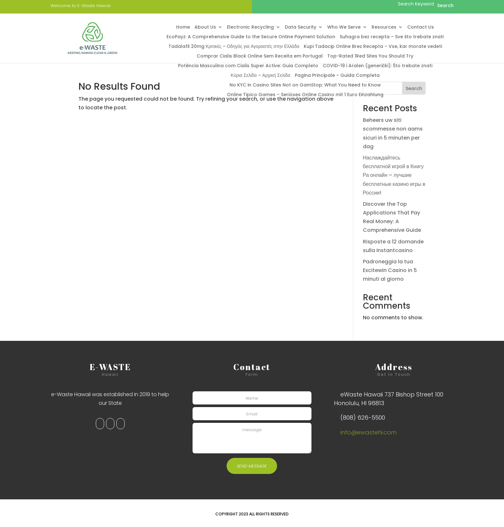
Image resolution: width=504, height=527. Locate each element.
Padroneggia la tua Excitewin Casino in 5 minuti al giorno (390, 270)
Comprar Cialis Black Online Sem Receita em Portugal (260, 56)
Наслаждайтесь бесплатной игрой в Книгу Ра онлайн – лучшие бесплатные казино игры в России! (394, 175)
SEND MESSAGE (252, 466)
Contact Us (420, 27)
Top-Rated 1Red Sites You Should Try (370, 56)
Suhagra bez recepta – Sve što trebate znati (392, 37)
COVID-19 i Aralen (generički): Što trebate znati (377, 66)
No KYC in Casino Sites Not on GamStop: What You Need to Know (305, 85)
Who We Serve (344, 27)
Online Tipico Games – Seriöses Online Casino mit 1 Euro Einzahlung (305, 95)
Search (414, 88)
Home (183, 27)
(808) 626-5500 (362, 417)
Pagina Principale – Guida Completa (337, 75)
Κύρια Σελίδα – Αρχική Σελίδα (261, 75)
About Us (205, 27)
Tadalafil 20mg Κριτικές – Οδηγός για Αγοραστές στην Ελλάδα (233, 47)
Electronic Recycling (250, 27)
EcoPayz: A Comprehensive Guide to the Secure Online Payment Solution (250, 37)
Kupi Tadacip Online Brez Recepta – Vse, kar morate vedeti (373, 47)
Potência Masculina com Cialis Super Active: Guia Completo (248, 66)
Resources (384, 27)
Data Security (300, 27)
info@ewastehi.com (368, 432)
